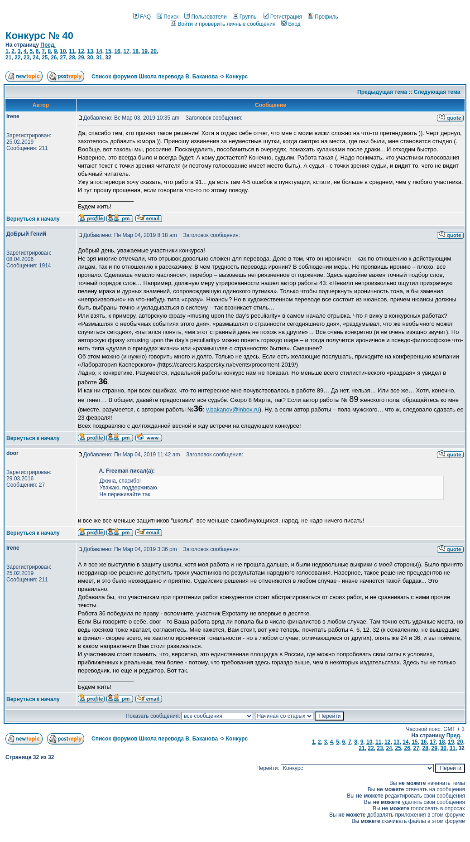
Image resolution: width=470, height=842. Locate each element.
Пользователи (205, 17)
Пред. (48, 45)
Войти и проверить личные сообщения (223, 24)
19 (145, 51)
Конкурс (237, 76)
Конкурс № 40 (39, 35)
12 (81, 51)
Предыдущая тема (382, 92)
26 (54, 57)
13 (90, 51)
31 (99, 57)
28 (72, 57)
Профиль (323, 17)
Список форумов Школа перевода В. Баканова (154, 76)
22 (17, 57)
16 (117, 51)
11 (72, 51)
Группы (245, 17)
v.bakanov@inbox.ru (232, 409)
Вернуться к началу (33, 219)
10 (63, 51)
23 (26, 57)
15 (108, 51)
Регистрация (283, 17)
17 (126, 51)
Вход (290, 24)
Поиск (167, 17)
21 (8, 57)
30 (90, 57)
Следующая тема (437, 92)
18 (135, 51)
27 (63, 57)
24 (35, 57)
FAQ (142, 17)
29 (81, 57)
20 (154, 51)
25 (45, 57)
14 (99, 51)
